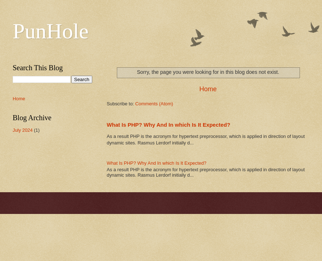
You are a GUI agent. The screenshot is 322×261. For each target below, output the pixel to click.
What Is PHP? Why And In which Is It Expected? (168, 125)
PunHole (51, 31)
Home (208, 89)
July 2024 (23, 130)
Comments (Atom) (154, 103)
